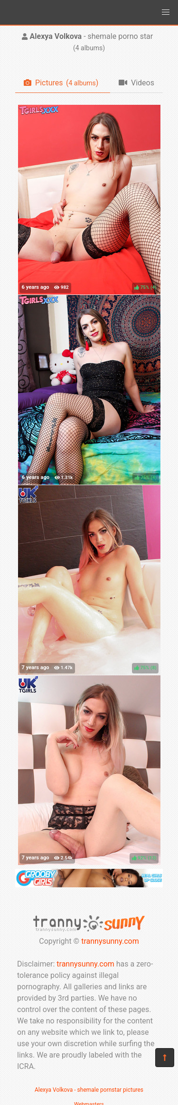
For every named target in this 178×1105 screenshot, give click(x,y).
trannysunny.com (110, 941)
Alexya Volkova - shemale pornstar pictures (89, 1090)
